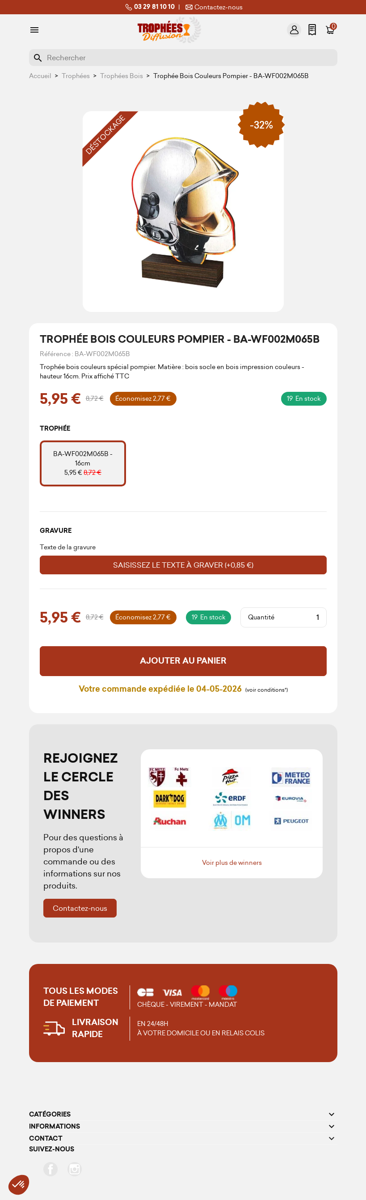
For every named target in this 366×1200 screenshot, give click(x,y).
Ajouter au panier (183, 661)
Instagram (74, 1169)
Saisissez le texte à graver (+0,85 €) (183, 565)
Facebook (50, 1169)
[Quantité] (300, 617)
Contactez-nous (213, 7)
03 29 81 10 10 (149, 7)
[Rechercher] (183, 57)
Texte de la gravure (68, 547)
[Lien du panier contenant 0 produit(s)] (330, 30)
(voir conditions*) (266, 689)
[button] (18, 1185)
